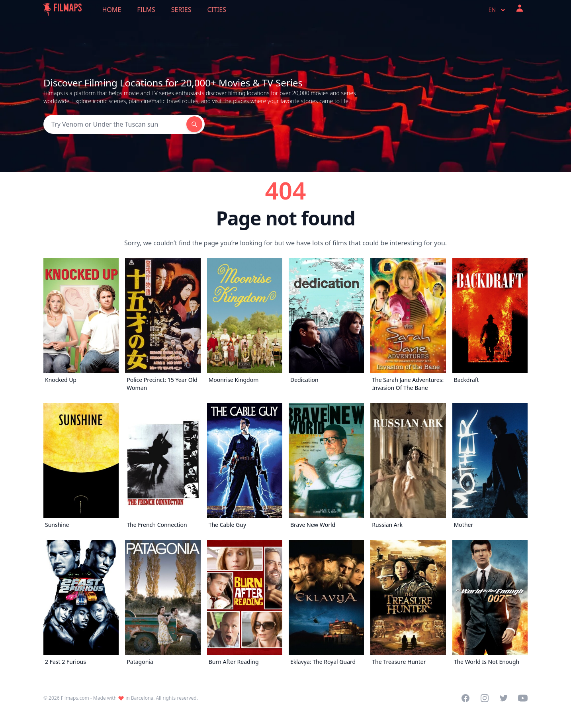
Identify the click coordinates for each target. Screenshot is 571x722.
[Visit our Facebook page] (465, 698)
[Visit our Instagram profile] (484, 698)
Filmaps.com (75, 698)
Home (111, 9)
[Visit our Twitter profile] (503, 698)
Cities (216, 9)
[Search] (114, 124)
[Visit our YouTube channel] (523, 698)
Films (146, 9)
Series (181, 9)
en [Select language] (498, 10)
